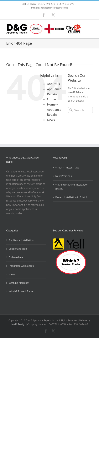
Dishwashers (16, 257)
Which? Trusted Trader (67, 167)
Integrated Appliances (21, 266)
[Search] (71, 110)
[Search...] (80, 110)
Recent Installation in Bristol (71, 197)
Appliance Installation (21, 240)
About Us (53, 84)
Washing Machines (19, 283)
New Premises (63, 176)
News (51, 120)
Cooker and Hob (18, 249)
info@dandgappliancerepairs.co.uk (49, 7)
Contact (52, 99)
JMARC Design (18, 324)
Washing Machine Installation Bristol (71, 187)
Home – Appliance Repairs (54, 109)
